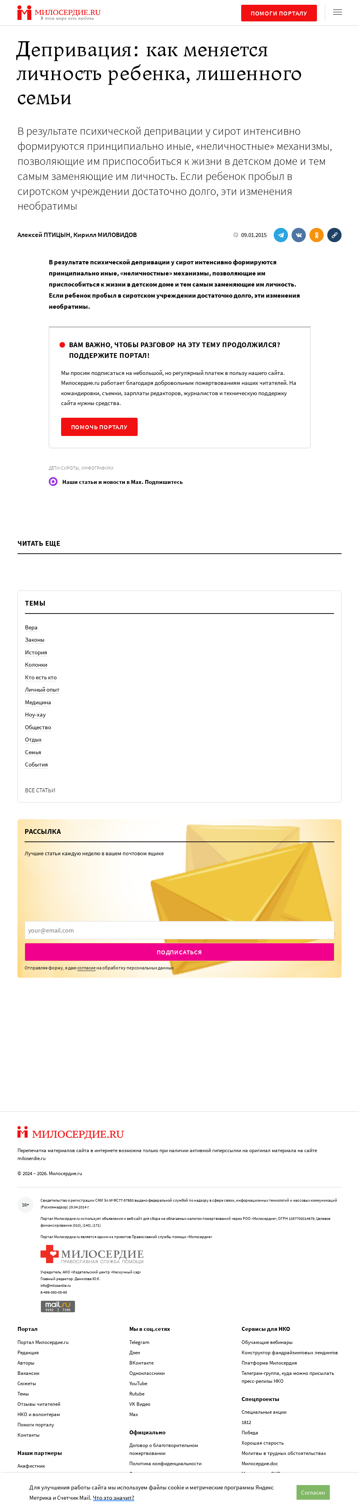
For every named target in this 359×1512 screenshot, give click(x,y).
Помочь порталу (99, 427)
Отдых (33, 739)
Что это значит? (113, 1497)
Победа (250, 1379)
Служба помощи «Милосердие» (276, 1472)
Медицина (38, 702)
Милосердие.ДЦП (261, 1420)
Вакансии (28, 1319)
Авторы (26, 1309)
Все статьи (40, 790)
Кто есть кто (41, 677)
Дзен (134, 1299)
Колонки (36, 664)
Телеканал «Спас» (37, 1433)
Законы (34, 639)
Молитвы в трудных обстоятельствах (284, 1400)
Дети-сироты (64, 468)
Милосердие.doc (260, 1410)
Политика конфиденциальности (165, 1410)
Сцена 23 (27, 1443)
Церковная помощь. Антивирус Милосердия (291, 1431)
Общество (38, 727)
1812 (246, 1369)
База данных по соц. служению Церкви (286, 1461)
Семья (33, 752)
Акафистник (31, 1412)
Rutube (136, 1340)
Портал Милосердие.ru (43, 1288)
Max (133, 1360)
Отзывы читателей (38, 1350)
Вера (31, 627)
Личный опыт (42, 689)
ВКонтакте (141, 1309)
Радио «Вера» (32, 1423)
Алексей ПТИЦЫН (43, 234)
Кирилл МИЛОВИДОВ (105, 234)
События (36, 764)
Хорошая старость (263, 1389)
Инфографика (97, 468)
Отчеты (137, 1420)
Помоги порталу (279, 13)
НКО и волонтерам (38, 1360)
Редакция (28, 1299)
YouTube (138, 1330)
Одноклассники (147, 1319)
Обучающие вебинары (267, 1288)
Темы (23, 1340)
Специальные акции (264, 1358)
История (36, 652)
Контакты (28, 1381)
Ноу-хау (35, 714)
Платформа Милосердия (269, 1309)
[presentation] (179, 930)
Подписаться (179, 952)
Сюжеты (26, 1330)
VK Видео (139, 1350)
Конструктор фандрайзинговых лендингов (290, 1299)
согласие (86, 968)
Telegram (139, 1288)
